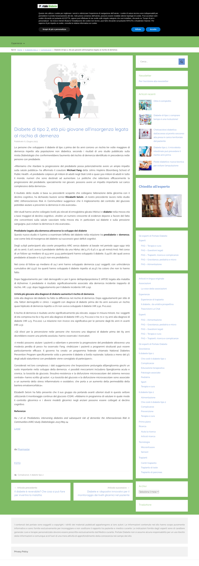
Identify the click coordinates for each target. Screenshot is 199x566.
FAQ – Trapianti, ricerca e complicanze (160, 255)
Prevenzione (147, 411)
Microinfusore (148, 447)
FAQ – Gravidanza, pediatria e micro (158, 259)
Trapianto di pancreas (151, 472)
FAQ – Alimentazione (151, 264)
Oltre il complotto (162, 101)
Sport (143, 382)
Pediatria (145, 377)
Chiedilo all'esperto (154, 186)
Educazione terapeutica (152, 368)
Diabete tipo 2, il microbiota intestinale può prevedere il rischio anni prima (167, 151)
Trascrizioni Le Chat (150, 309)
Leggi (17, 428)
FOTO (17, 463)
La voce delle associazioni (154, 288)
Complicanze (23, 475)
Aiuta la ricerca (148, 431)
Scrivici (183, 3)
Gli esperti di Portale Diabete (153, 236)
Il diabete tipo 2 (62, 35)
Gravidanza (82, 35)
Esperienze (18, 43)
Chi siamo (173, 3)
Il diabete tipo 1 (39, 35)
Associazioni (145, 283)
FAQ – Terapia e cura (151, 245)
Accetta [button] (153, 559)
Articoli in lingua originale (159, 35)
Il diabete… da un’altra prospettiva (157, 304)
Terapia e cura (148, 386)
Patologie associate (150, 372)
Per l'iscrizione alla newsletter (153, 81)
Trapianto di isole (149, 467)
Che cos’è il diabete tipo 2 (153, 402)
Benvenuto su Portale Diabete (152, 3)
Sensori (144, 452)
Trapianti (100, 35)
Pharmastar (24, 449)
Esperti (142, 240)
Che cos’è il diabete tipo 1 (153, 358)
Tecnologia (118, 35)
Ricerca (136, 35)
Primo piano (17, 35)
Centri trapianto (148, 463)
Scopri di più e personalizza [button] (54, 559)
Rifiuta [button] (138, 559)
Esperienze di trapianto (152, 299)
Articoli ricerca (148, 436)
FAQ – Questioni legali (152, 250)
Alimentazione (148, 397)
